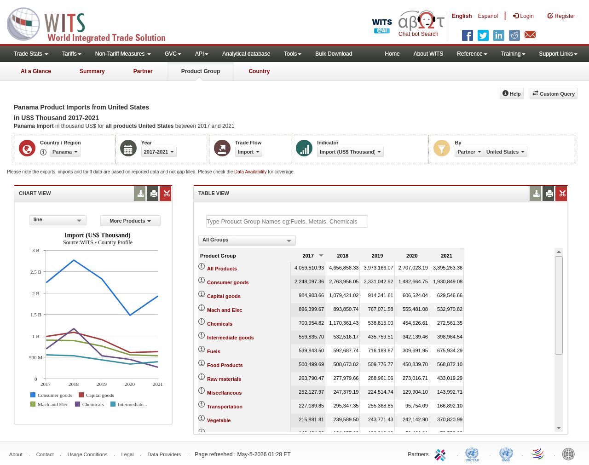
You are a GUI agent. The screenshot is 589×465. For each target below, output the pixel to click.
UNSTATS (506, 453)
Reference (472, 54)
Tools (292, 54)
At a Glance (36, 71)
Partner (143, 71)
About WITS (429, 54)
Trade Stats (31, 54)
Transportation (225, 406)
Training (513, 54)
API (201, 54)
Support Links (558, 54)
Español (488, 16)
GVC (173, 54)
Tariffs (71, 54)
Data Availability (251, 171)
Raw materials (224, 379)
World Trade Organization (538, 453)
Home (392, 54)
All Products (222, 268)
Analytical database (246, 54)
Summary (92, 71)
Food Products (225, 365)
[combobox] (58, 220)
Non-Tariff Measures (123, 54)
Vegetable (219, 420)
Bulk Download (333, 54)
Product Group (200, 71)
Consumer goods (227, 282)
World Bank (570, 453)
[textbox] (287, 221)
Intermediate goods (230, 337)
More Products (130, 221)
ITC (442, 453)
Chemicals (219, 324)
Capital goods (224, 296)
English (462, 16)
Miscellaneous (224, 393)
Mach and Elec (224, 310)
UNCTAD (474, 453)
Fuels (213, 351)
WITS (92, 23)
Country (259, 71)
